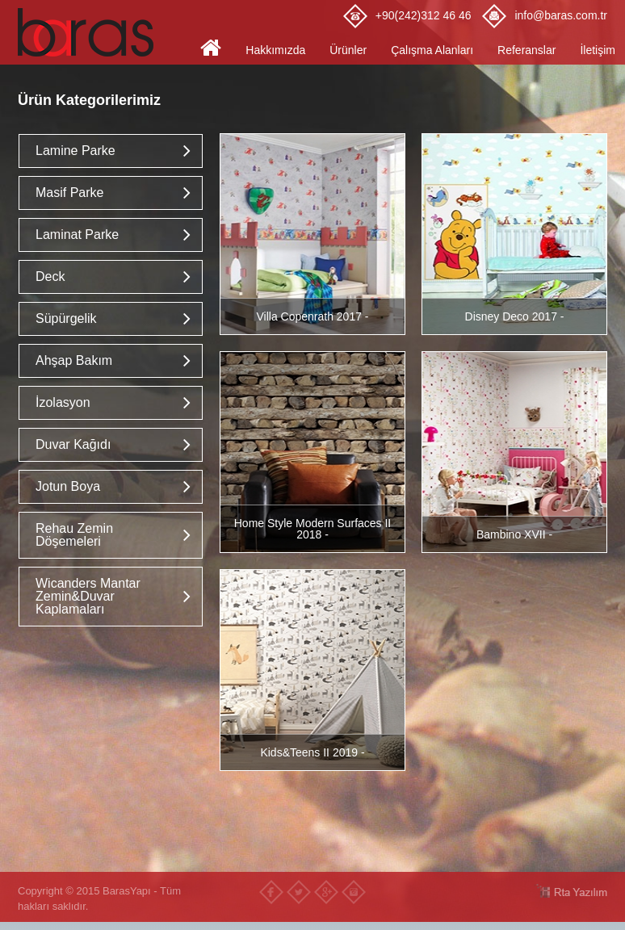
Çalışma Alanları (432, 50)
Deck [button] (50, 276)
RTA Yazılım (571, 891)
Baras (90, 32)
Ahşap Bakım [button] (74, 360)
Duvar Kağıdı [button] (73, 444)
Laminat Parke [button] (77, 234)
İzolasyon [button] (63, 402)
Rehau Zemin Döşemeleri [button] (74, 535)
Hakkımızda (275, 50)
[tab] (111, 151)
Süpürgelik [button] (66, 318)
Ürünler (348, 50)
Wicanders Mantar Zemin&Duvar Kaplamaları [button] (88, 596)
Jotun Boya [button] (68, 486)
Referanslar (526, 50)
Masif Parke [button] (69, 192)
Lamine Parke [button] (75, 150)
